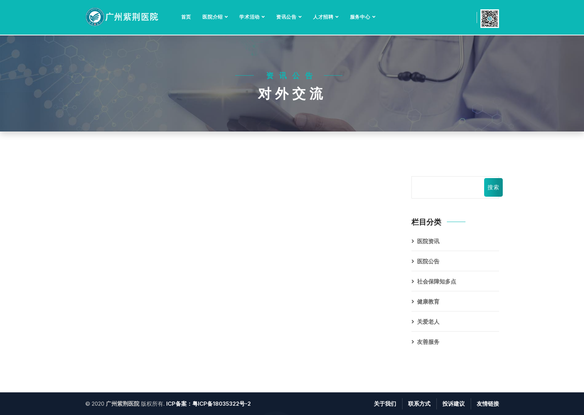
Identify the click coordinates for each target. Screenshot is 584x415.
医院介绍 (212, 17)
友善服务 (428, 341)
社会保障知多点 (436, 281)
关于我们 (385, 403)
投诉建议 (453, 403)
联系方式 (419, 403)
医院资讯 (428, 241)
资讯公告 (286, 17)
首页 (186, 17)
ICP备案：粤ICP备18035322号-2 (208, 403)
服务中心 (360, 17)
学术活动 (249, 17)
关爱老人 (428, 321)
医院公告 (428, 261)
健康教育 (428, 301)
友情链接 (488, 403)
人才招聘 (323, 17)
